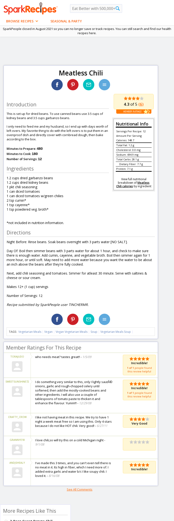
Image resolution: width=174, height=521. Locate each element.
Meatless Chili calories (133, 184)
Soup (94, 332)
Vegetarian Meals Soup (115, 332)
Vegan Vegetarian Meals (71, 332)
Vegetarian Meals (29, 332)
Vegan (48, 332)
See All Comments (79, 489)
